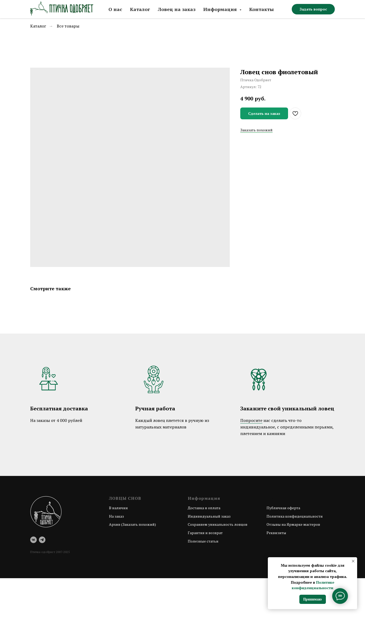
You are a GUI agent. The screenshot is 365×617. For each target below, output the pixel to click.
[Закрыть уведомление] (353, 561)
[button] (313, 9)
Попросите (251, 420)
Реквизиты (276, 532)
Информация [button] (220, 9)
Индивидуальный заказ (209, 516)
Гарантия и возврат (205, 532)
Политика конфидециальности (295, 516)
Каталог (140, 9)
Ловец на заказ (176, 9)
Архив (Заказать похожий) (132, 524)
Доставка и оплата (204, 507)
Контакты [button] (261, 9)
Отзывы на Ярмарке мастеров (293, 524)
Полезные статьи (203, 541)
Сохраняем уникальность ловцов (217, 524)
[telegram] (42, 539)
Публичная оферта (283, 507)
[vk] (33, 539)
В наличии (118, 507)
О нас (115, 9)
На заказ (116, 516)
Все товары (68, 26)
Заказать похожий (256, 129)
